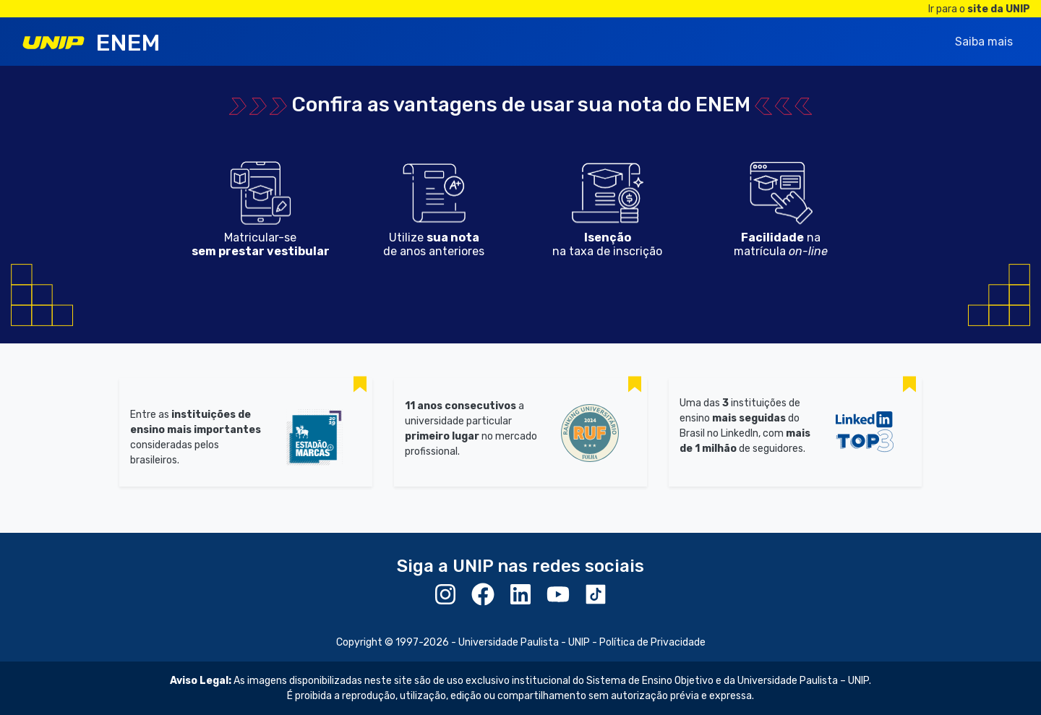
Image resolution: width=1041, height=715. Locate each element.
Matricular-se (261, 244)
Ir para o (979, 9)
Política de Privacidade (652, 642)
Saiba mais (984, 41)
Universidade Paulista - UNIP (524, 642)
